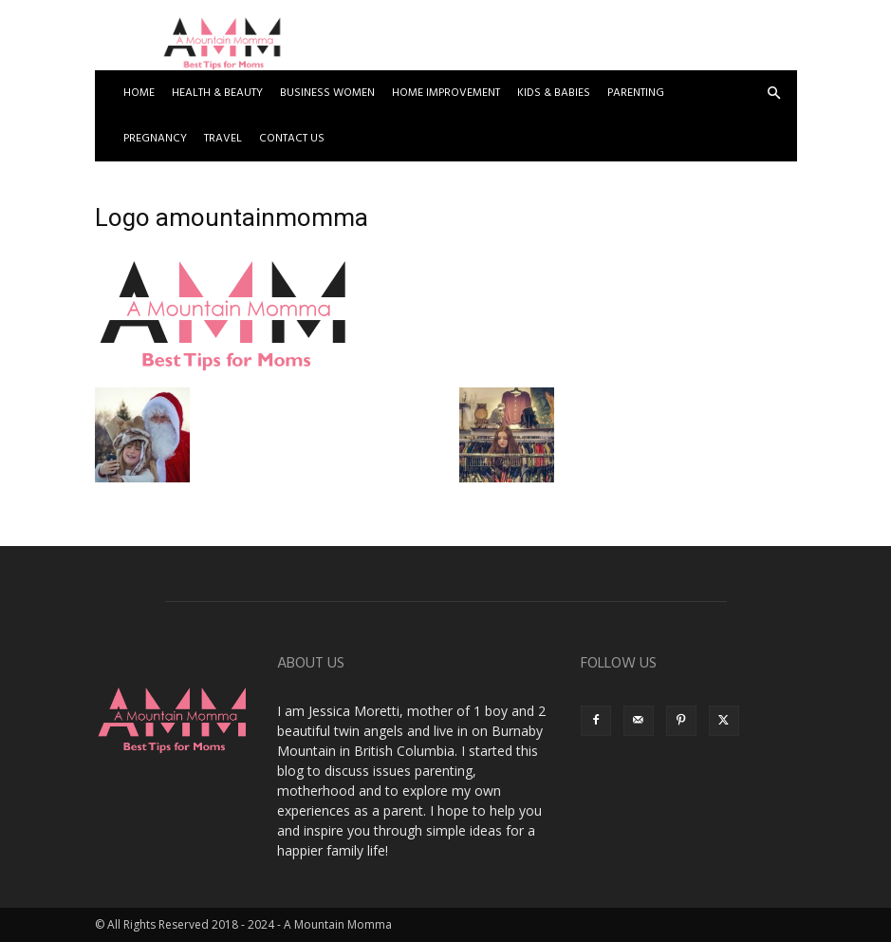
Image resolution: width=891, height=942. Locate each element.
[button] (774, 94)
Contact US (292, 138)
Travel (223, 138)
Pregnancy (155, 138)
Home (139, 93)
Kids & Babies (553, 93)
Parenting (635, 93)
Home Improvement (446, 93)
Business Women (327, 93)
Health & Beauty (217, 93)
